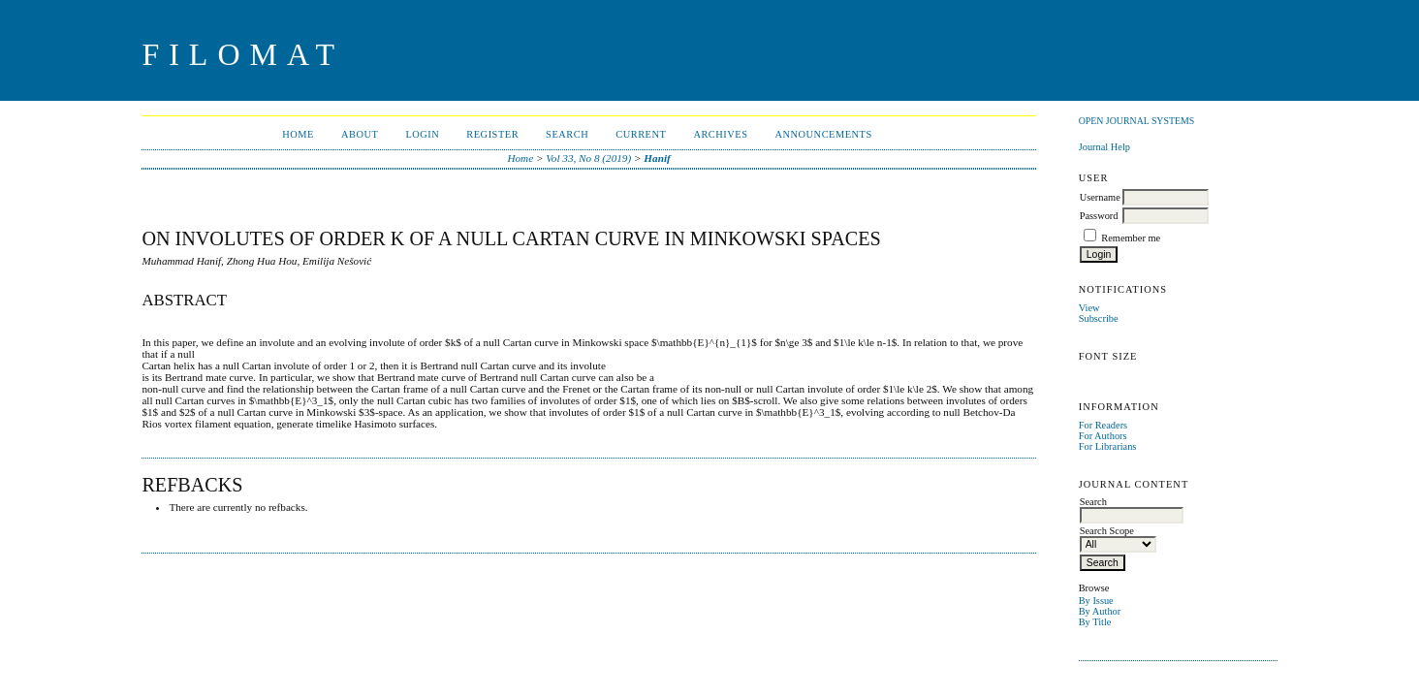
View (1089, 307)
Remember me (1130, 238)
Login (422, 134)
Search (567, 134)
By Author (1100, 611)
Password (1099, 215)
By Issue (1096, 600)
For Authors (1103, 435)
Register (492, 134)
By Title (1095, 622)
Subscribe (1099, 318)
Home (298, 134)
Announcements (823, 134)
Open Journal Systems (1137, 120)
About (359, 134)
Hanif (657, 158)
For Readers (1103, 425)
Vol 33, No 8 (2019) (588, 158)
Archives (720, 134)
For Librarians (1108, 446)
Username (1100, 197)
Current (640, 134)
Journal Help (1104, 147)
